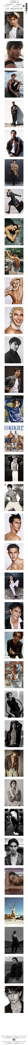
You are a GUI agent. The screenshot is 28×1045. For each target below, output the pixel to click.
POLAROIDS (6, 6)
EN (26, 4)
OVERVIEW (19, 4)
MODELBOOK (9, 4)
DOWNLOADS (16, 6)
